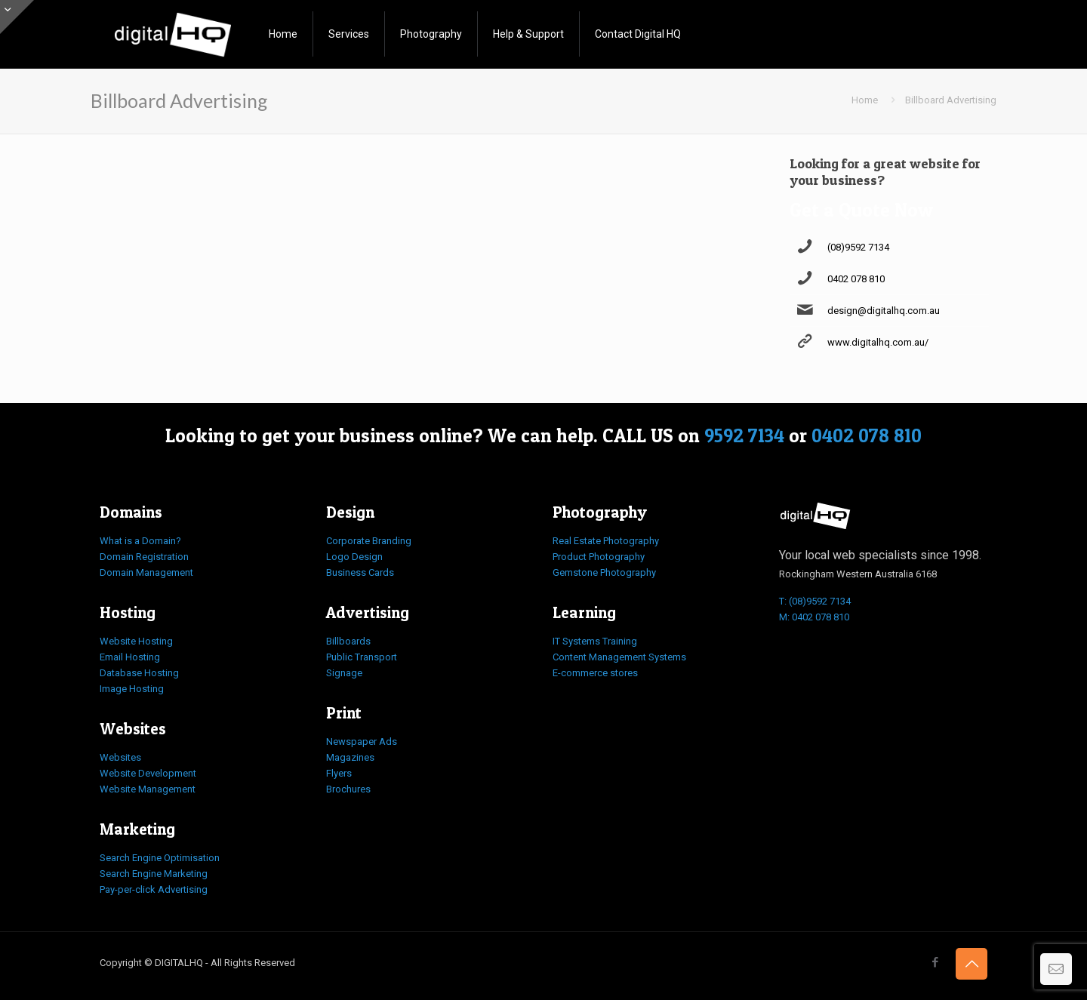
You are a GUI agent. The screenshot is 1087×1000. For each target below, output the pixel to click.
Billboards (348, 641)
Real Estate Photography (606, 540)
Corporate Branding (368, 540)
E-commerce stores (595, 672)
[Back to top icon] (971, 964)
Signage (344, 672)
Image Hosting (132, 688)
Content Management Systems (619, 657)
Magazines (350, 757)
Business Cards (360, 572)
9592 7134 (744, 435)
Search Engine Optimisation (160, 857)
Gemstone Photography (604, 572)
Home (864, 100)
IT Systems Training (595, 641)
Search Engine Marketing (154, 873)
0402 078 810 (856, 279)
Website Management (148, 789)
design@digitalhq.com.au (883, 310)
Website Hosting (136, 641)
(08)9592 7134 (858, 247)
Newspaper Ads (361, 741)
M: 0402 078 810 (814, 617)
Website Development (148, 773)
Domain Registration (144, 556)
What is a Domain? (140, 540)
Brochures (348, 789)
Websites (120, 757)
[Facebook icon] (935, 962)
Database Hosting (139, 672)
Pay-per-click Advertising (154, 889)
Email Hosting (130, 657)
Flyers (339, 773)
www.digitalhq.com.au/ (877, 342)
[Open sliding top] (17, 17)
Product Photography (599, 556)
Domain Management (146, 572)
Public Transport (361, 657)
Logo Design (354, 556)
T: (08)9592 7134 (815, 601)
